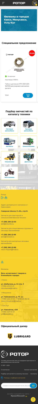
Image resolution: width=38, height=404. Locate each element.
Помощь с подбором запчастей (13, 378)
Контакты (34, 374)
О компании (5, 369)
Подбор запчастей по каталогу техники (14, 374)
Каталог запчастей (30, 369)
